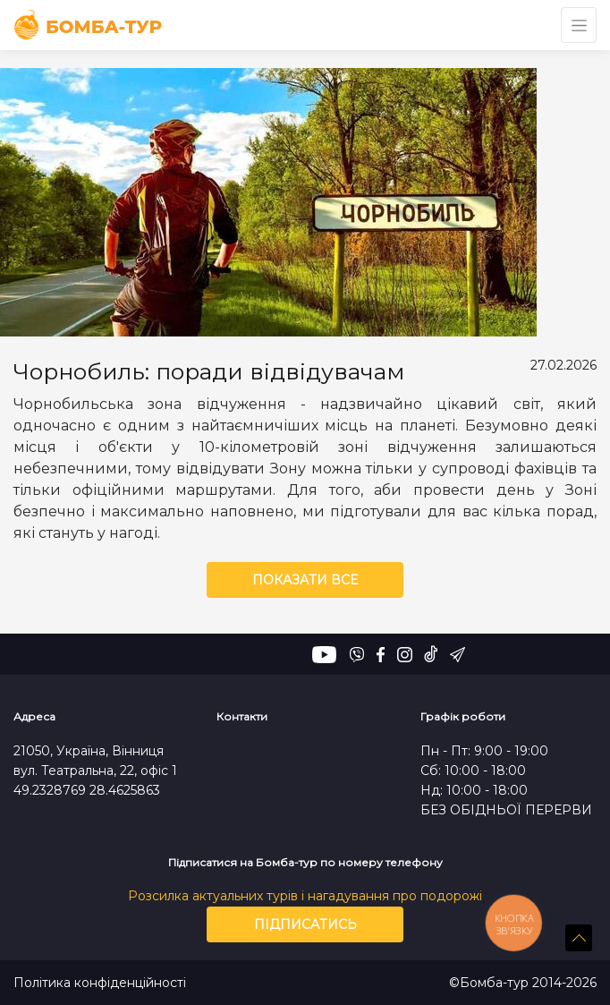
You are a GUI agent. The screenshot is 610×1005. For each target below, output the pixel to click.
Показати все (305, 580)
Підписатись (305, 924)
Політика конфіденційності (99, 983)
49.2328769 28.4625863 (86, 790)
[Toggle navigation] (579, 25)
